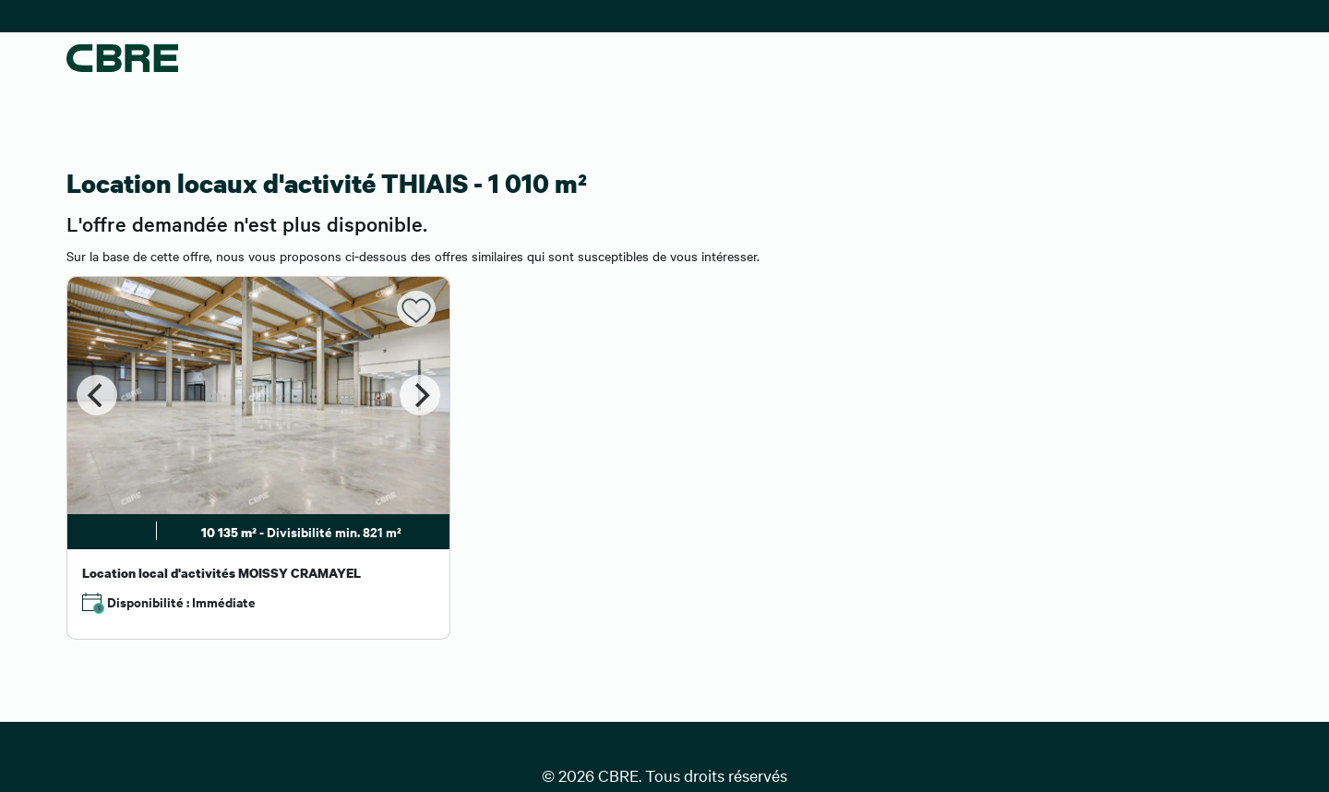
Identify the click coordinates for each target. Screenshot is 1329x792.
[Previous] (97, 395)
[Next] (420, 395)
